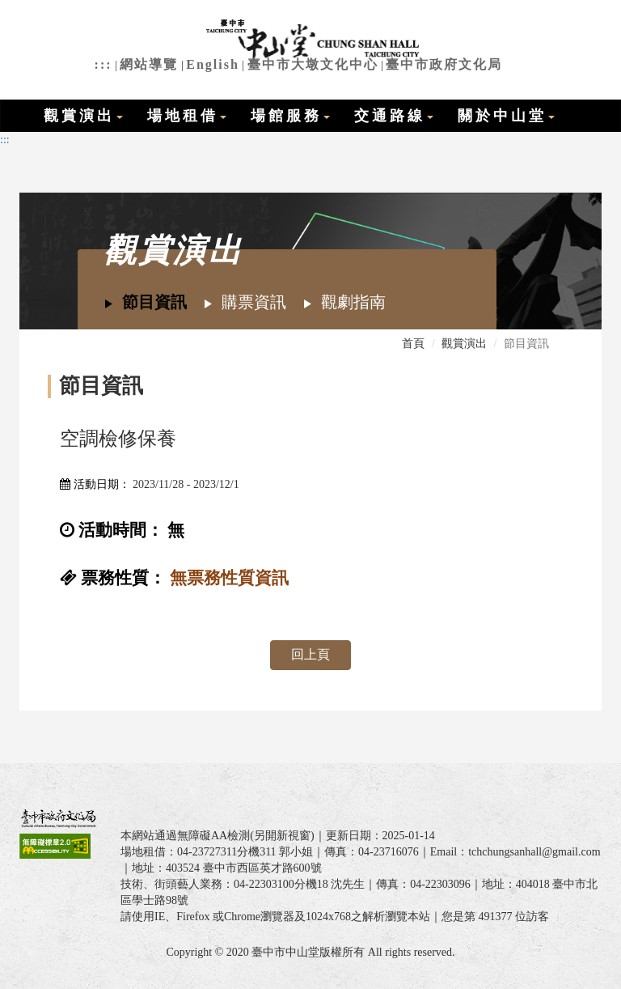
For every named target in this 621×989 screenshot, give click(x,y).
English (212, 64)
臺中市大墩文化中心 (312, 64)
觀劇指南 (344, 302)
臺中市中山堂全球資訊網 (310, 40)
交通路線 (393, 116)
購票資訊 (244, 302)
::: (103, 64)
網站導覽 (149, 64)
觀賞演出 (83, 116)
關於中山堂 (506, 116)
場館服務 (290, 116)
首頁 (413, 343)
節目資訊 (145, 302)
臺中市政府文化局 (444, 64)
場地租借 (186, 116)
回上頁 (310, 654)
